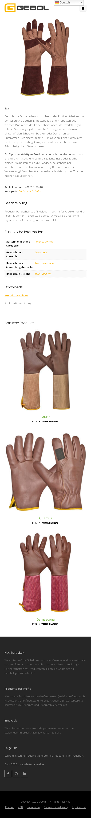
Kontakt (9, 807)
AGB (20, 807)
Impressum (33, 807)
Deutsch (62, 3)
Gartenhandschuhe (30, 191)
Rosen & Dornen (44, 241)
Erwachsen (41, 252)
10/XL (38, 274)
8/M (44, 274)
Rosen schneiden (44, 263)
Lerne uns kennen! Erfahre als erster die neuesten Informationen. (44, 755)
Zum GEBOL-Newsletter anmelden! (25, 764)
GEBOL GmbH (40, 801)
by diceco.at (79, 807)
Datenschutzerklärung (56, 807)
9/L (50, 274)
